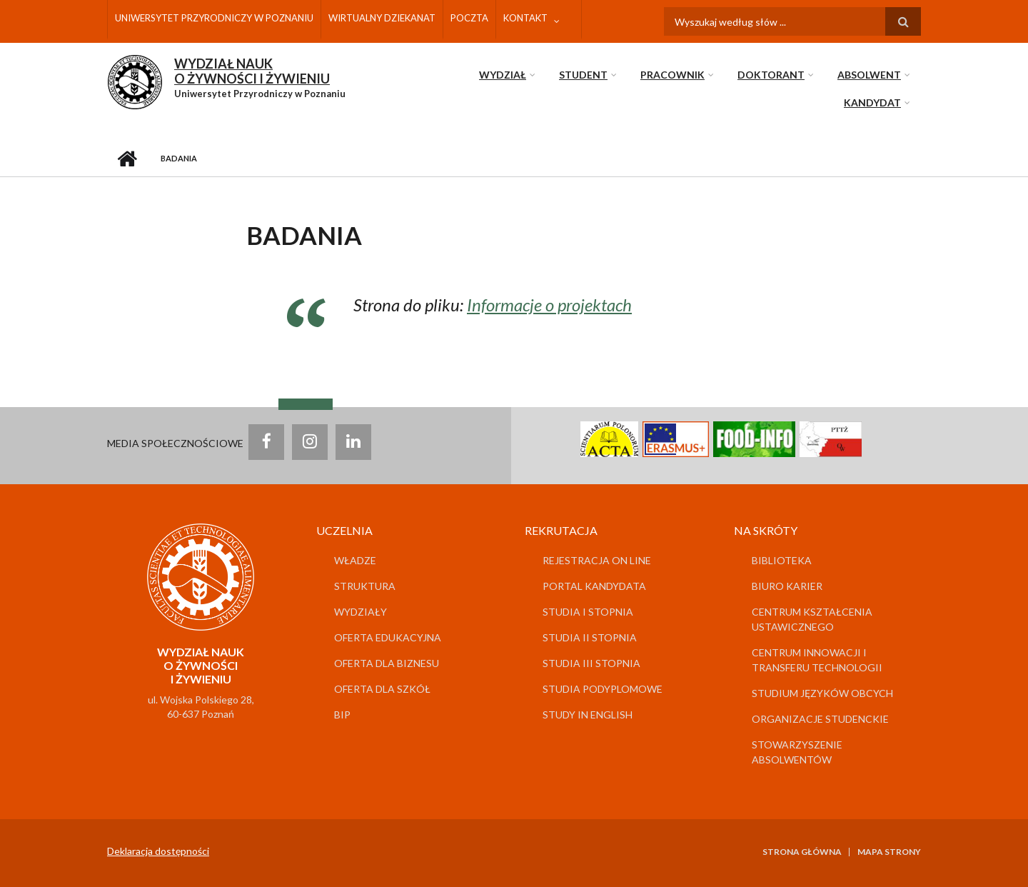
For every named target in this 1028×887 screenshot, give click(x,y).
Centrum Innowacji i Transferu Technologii (817, 659)
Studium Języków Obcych (822, 693)
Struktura (364, 586)
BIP (342, 714)
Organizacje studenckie (820, 719)
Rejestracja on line (597, 560)
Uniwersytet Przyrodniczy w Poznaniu (214, 18)
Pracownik (672, 75)
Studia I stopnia (588, 612)
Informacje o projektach (549, 304)
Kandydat (872, 102)
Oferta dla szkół (382, 689)
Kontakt (525, 18)
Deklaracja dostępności (158, 851)
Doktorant (771, 75)
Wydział (502, 75)
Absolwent (869, 75)
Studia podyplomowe (602, 689)
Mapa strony (889, 852)
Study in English (588, 714)
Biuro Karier (787, 586)
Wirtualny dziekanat (381, 18)
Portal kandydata (594, 586)
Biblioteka (782, 560)
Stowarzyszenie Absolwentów (797, 752)
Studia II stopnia (590, 637)
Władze (355, 560)
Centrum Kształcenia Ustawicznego (812, 619)
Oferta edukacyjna (387, 637)
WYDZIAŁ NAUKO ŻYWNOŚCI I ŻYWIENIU (252, 71)
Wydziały (360, 612)
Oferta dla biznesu (386, 663)
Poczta (469, 18)
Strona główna (126, 158)
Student (583, 75)
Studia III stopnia (591, 663)
